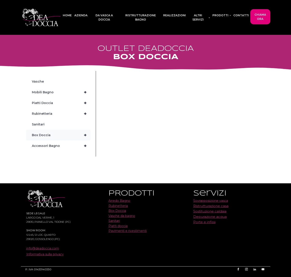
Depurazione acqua (210, 217)
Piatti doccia (118, 226)
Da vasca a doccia (104, 17)
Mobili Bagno (61, 92)
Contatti (241, 15)
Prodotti (220, 15)
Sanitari (38, 124)
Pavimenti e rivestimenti (127, 231)
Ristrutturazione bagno (140, 17)
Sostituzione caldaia (209, 211)
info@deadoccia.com (42, 248)
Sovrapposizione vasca (210, 201)
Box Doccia (61, 135)
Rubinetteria (61, 113)
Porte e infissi (204, 222)
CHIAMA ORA (260, 17)
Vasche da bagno (121, 216)
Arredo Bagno (119, 201)
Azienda (81, 15)
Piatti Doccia (61, 103)
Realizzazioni (174, 15)
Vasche (38, 81)
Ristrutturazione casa (210, 206)
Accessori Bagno (61, 145)
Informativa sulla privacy (45, 254)
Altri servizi (198, 17)
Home (67, 15)
